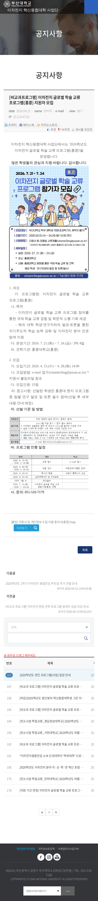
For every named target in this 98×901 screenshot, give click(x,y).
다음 (49, 812)
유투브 (57, 857)
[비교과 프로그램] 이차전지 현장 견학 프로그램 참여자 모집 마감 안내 (48, 606)
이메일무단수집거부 (68, 848)
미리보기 (21, 528)
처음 (42, 812)
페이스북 (41, 857)
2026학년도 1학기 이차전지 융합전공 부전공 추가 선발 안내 (48, 583)
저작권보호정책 (46, 848)
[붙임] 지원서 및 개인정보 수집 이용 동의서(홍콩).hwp (43, 522)
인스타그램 (49, 857)
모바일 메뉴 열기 (91, 7)
